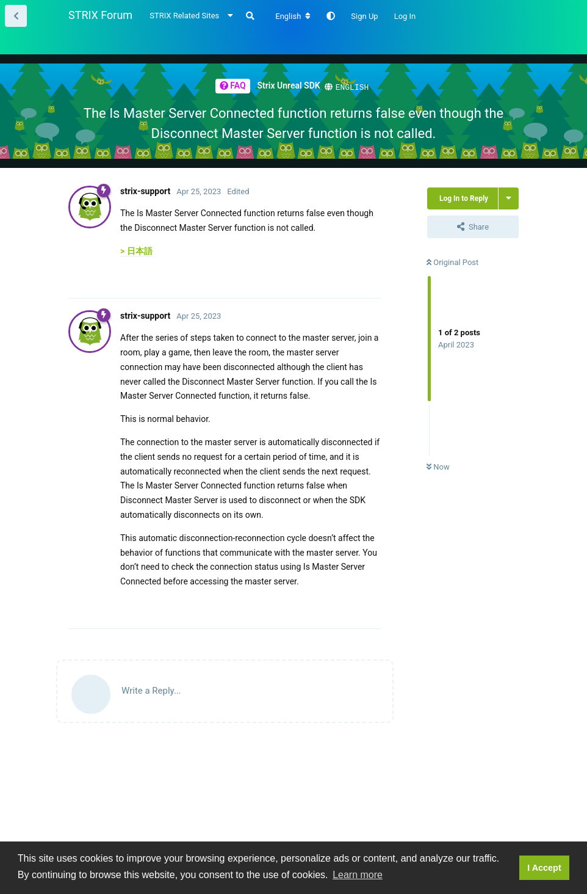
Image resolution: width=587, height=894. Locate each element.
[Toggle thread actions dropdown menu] (509, 198)
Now (438, 466)
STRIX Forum (100, 15)
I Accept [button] (544, 868)
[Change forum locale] (293, 16)
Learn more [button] (358, 875)
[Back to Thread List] (16, 16)
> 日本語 (136, 250)
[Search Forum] (250, 16)
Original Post (452, 261)
